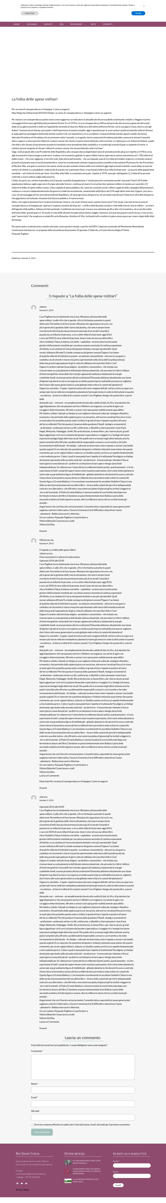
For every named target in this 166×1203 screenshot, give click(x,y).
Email (34, 1097)
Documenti (76, 24)
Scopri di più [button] (29, 1196)
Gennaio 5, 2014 (46, 800)
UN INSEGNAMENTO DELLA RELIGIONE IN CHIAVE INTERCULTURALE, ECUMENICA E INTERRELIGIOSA (87, 1171)
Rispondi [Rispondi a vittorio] (43, 531)
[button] (144, 1189)
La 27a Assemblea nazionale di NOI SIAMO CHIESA (85, 1180)
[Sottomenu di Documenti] (85, 24)
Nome (34, 1083)
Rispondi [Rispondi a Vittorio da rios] (43, 788)
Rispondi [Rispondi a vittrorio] (43, 1028)
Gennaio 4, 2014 (46, 310)
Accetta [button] (138, 1196)
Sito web (35, 1111)
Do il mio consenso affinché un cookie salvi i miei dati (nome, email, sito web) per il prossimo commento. (82, 1124)
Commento (37, 1051)
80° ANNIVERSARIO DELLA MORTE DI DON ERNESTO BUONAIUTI (87, 1162)
